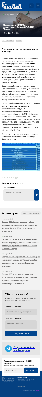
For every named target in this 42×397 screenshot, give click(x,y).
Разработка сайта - (31, 390)
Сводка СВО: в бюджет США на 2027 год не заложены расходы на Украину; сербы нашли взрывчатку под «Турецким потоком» (21, 261)
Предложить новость (22, 334)
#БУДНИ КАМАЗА (8, 40)
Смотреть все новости (31, 213)
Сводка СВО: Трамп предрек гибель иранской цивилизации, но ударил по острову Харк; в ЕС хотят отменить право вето (19, 226)
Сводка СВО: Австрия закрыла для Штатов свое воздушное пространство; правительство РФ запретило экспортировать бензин (20, 279)
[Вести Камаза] (12, 6)
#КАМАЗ (19, 40)
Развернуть (21, 387)
